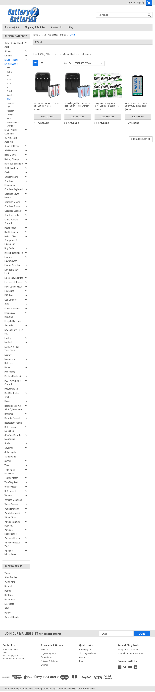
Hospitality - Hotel (13, 321)
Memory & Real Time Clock (11, 348)
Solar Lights (10, 452)
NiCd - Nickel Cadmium (10, 131)
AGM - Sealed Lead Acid (13, 44)
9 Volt (9, 99)
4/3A (9, 83)
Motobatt (9, 603)
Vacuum (8, 495)
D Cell (9, 95)
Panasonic (11, 111)
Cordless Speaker (12, 210)
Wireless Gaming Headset (12, 523)
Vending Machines (13, 499)
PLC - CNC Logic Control (12, 382)
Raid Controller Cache (11, 395)
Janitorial (8, 325)
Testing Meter (11, 477)
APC (6, 608)
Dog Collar (9, 248)
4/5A (9, 79)
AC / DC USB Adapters (10, 139)
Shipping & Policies (35, 27)
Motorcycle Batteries (9, 361)
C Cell (9, 91)
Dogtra (7, 590)
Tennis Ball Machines (9, 471)
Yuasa (7, 573)
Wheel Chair (10, 517)
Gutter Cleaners (12, 308)
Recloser (8, 413)
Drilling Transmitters (13, 252)
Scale (7, 443)
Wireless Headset (12, 538)
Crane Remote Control (11, 221)
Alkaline (8, 51)
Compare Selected (140, 139)
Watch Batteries (12, 513)
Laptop (7, 338)
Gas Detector (10, 299)
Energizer (11, 103)
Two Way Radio (11, 482)
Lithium (8, 55)
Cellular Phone (11, 176)
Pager (7, 367)
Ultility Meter (10, 486)
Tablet (7, 465)
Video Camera (11, 504)
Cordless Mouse (12, 202)
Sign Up (140, 2)
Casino (7, 172)
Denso (7, 612)
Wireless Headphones (10, 532)
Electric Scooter (12, 265)
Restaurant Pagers (13, 422)
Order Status (46, 657)
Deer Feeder (10, 227)
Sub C (9, 72)
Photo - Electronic (13, 376)
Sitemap (44, 665)
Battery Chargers (12, 159)
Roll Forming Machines (10, 429)
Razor (7, 401)
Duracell (8, 586)
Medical (8, 342)
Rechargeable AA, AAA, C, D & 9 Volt (13, 407)
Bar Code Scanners (13, 163)
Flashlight (9, 290)
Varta (9, 118)
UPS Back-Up (10, 491)
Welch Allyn (9, 581)
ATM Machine (10, 150)
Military (7, 355)
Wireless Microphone (10, 552)
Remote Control (12, 418)
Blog (70, 27)
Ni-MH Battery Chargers (12, 124)
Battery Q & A (12, 27)
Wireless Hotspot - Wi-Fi (13, 544)
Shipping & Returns (49, 661)
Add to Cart (47, 116)
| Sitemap (38, 689)
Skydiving (8, 447)
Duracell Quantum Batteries (130, 653)
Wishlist (44, 650)
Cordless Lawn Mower (11, 195)
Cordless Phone (12, 206)
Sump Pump (10, 456)
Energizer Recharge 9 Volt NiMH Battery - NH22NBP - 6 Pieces (107, 104)
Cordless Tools (11, 215)
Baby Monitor (10, 154)
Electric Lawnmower (10, 259)
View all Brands (11, 617)
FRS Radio (9, 295)
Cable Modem (11, 168)
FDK (8, 107)
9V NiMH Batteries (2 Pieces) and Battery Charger (46, 104)
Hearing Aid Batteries (9, 315)
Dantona (8, 595)
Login (130, 2)
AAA (8, 68)
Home (35, 35)
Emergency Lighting (13, 277)
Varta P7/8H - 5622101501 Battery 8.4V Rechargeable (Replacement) (136, 104)
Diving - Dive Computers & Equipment (10, 240)
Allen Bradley (10, 577)
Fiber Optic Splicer (13, 286)
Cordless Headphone (9, 183)
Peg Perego (9, 371)
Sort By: (68, 63)
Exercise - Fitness (13, 282)
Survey (7, 460)
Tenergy (10, 114)
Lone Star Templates (85, 689)
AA (8, 75)
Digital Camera (11, 232)
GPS (6, 304)
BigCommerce (59, 689)
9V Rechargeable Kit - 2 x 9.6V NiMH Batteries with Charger (77, 104)
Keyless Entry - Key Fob (13, 331)
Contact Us (57, 27)
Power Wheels (11, 388)
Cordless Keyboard (13, 189)
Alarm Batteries (11, 146)
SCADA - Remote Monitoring (12, 437)
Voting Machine (11, 508)
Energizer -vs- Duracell (128, 650)
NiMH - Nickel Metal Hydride (11, 61)
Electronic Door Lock (11, 271)
